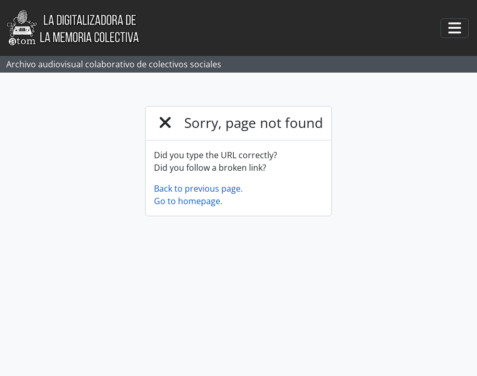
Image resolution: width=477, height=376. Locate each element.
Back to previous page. (198, 188)
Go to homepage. (188, 201)
